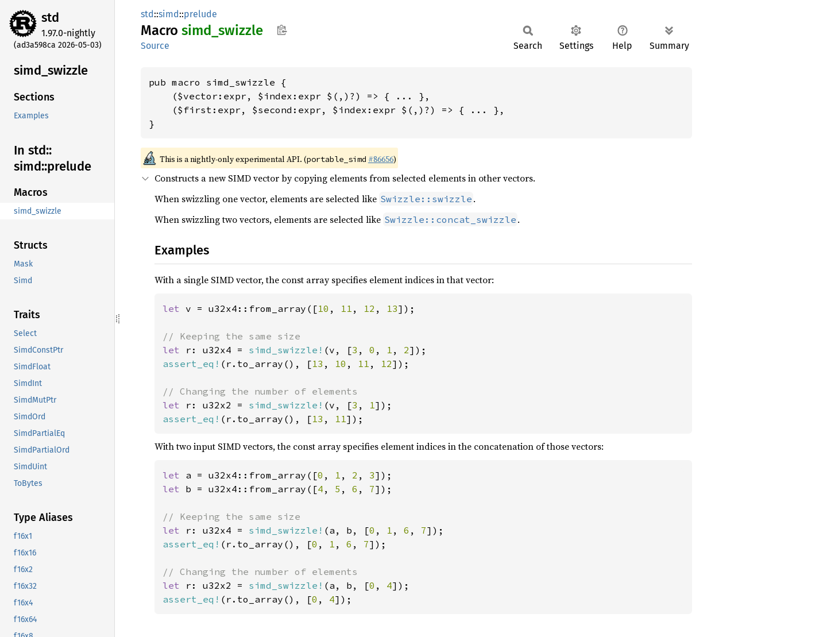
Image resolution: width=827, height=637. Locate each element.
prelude (200, 14)
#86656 (380, 159)
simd (169, 14)
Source (155, 45)
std (50, 17)
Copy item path (281, 30)
